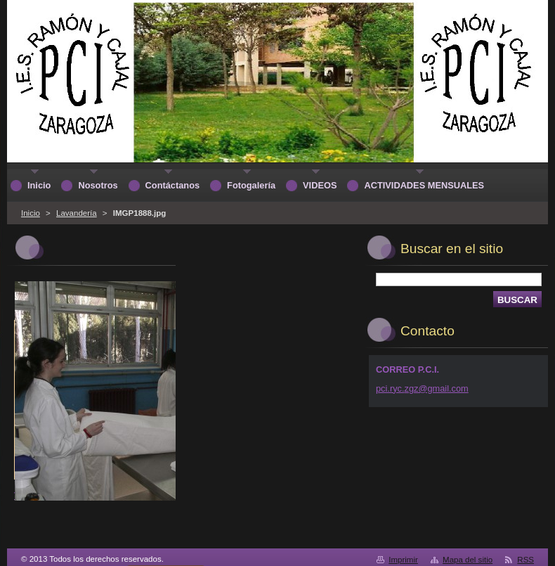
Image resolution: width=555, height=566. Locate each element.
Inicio (30, 213)
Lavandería (76, 213)
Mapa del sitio (467, 559)
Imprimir (403, 559)
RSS (525, 559)
